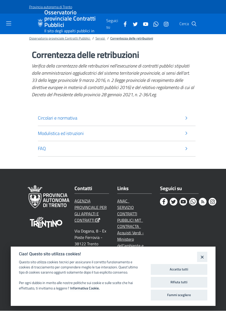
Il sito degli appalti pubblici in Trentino (69, 33)
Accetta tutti (179, 269)
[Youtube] (143, 24)
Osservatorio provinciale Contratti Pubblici (70, 18)
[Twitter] (133, 24)
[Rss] (203, 202)
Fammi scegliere (179, 294)
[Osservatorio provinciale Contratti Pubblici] (41, 24)
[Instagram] (164, 24)
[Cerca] (194, 24)
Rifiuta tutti (178, 282)
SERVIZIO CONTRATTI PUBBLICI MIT (130, 214)
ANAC (123, 201)
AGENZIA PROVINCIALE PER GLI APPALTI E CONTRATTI (90, 210)
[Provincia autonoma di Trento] (50, 7)
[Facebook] (123, 24)
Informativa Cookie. (85, 288)
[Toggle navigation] (9, 23)
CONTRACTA (129, 226)
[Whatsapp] (154, 24)
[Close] (202, 257)
